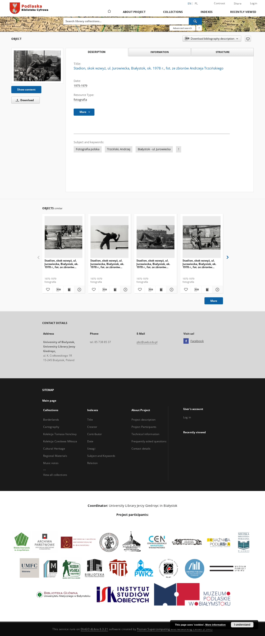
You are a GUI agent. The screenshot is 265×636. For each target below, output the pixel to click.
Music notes (51, 463)
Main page (49, 401)
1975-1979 (80, 86)
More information (215, 624)
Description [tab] (96, 52)
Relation (92, 463)
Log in (187, 417)
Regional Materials (55, 456)
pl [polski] (196, 3)
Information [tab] (159, 52)
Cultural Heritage (54, 448)
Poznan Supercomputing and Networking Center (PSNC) (175, 629)
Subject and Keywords (101, 456)
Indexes (207, 12)
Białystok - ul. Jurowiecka (154, 149)
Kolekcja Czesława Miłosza (60, 441)
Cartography (51, 427)
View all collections (55, 475)
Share (238, 3)
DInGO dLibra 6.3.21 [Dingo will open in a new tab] (94, 629)
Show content (26, 89)
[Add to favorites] (248, 39)
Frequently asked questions (149, 441)
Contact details (141, 448)
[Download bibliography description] (58, 290)
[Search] (195, 21)
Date (90, 441)
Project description (143, 420)
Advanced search (182, 28)
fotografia (80, 100)
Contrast (219, 3)
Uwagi (91, 448)
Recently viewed (243, 12)
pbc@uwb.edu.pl (147, 342)
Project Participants (143, 427)
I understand (242, 624)
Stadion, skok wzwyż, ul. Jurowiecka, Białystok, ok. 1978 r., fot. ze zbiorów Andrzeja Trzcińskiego (61, 264)
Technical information (145, 434)
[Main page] (109, 12)
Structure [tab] (223, 52)
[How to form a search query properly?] (199, 28)
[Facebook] (186, 341)
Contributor (94, 434)
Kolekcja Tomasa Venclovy (60, 434)
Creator (92, 427)
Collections (173, 12)
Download (24, 100)
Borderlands (51, 420)
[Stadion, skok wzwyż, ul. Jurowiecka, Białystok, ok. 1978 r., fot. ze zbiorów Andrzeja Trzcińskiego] (37, 65)
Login (253, 3)
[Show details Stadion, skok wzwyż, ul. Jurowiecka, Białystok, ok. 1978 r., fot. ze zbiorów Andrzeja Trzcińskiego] (79, 290)
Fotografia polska (87, 149)
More (213, 301)
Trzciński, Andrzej (118, 149)
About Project (134, 12)
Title (90, 420)
